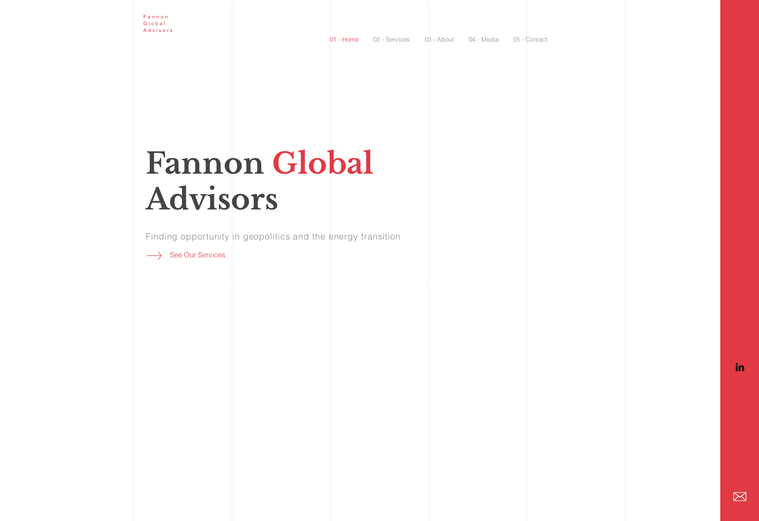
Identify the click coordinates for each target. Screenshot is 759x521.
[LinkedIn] (740, 367)
